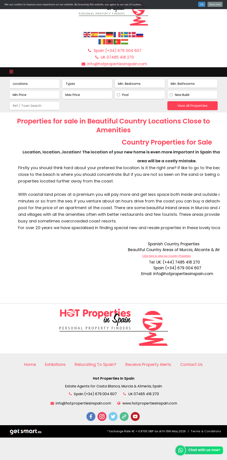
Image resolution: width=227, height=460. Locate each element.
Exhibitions (55, 364)
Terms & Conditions (206, 431)
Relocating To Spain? (95, 364)
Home (30, 364)
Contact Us (191, 364)
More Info (215, 4)
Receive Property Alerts (148, 364)
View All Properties (192, 105)
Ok (202, 4)
